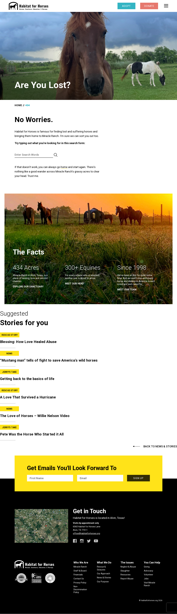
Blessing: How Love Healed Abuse (28, 342)
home (64, 167)
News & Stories (104, 577)
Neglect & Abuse (128, 567)
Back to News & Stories (160, 446)
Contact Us (79, 578)
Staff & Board (80, 571)
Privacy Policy (80, 582)
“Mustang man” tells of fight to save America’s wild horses (49, 360)
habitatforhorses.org (149, 600)
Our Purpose (103, 581)
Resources (125, 574)
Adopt (126, 6)
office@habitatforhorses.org (86, 533)
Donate (149, 6)
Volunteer (148, 574)
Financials (78, 574)
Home (18, 105)
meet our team (126, 289)
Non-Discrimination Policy (80, 589)
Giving (147, 567)
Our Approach (103, 573)
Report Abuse (126, 578)
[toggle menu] (166, 5)
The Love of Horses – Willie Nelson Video (34, 416)
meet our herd (74, 283)
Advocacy (148, 571)
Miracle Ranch (80, 567)
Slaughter (125, 571)
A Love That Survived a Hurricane (28, 397)
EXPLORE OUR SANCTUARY (28, 286)
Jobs (146, 578)
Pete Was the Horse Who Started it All (32, 434)
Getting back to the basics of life (27, 379)
